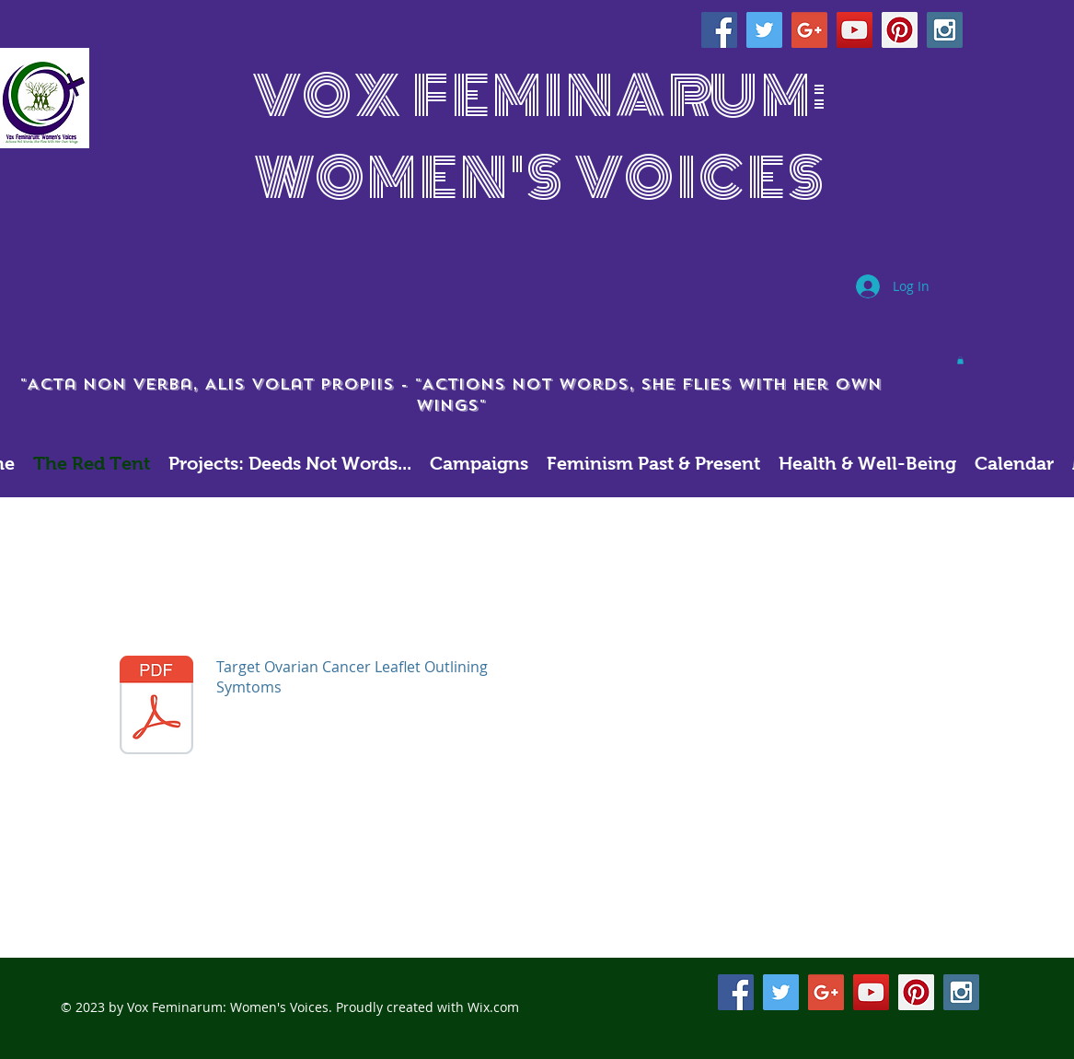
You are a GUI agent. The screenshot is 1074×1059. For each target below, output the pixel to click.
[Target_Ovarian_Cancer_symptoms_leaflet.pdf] (156, 707)
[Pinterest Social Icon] (900, 30)
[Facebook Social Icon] (719, 30)
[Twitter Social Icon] (764, 30)
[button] (960, 360)
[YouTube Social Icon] (854, 30)
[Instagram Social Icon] (945, 30)
